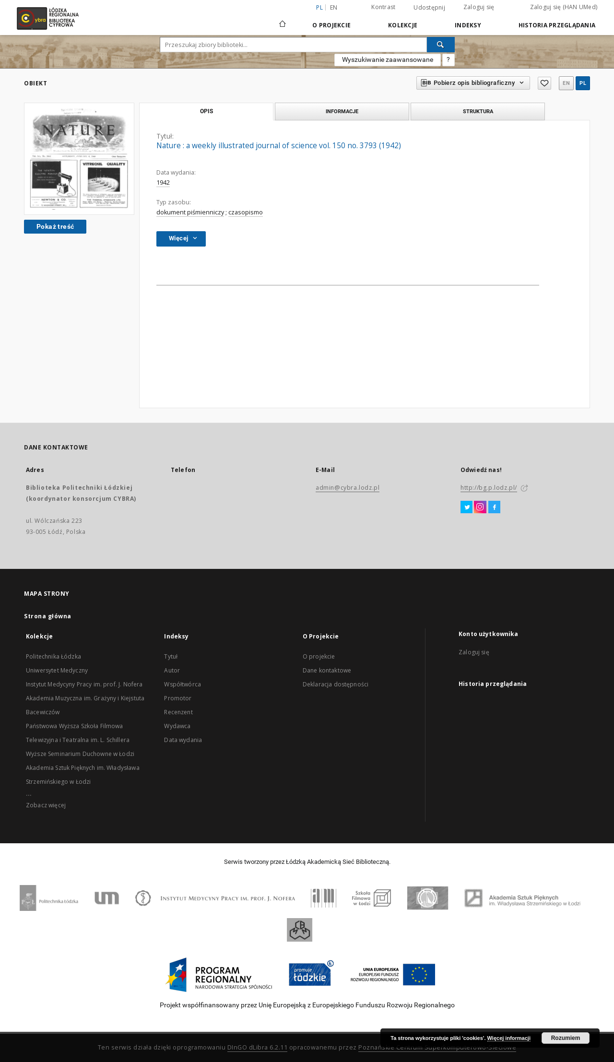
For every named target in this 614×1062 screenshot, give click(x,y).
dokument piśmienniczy (190, 212)
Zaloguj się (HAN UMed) (564, 7)
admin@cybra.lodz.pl (347, 488)
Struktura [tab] (478, 111)
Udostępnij (429, 8)
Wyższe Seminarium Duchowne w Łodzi (80, 754)
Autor (172, 670)
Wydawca (177, 726)
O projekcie (319, 656)
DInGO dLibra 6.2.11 (257, 1047)
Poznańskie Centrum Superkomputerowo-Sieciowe (437, 1047)
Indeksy (468, 25)
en (334, 7)
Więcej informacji (509, 1038)
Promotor (177, 698)
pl (582, 83)
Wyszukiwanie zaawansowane (387, 59)
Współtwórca (182, 684)
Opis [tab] (206, 111)
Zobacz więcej (46, 805)
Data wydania (183, 740)
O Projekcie (331, 25)
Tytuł (170, 656)
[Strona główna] (283, 19)
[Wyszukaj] (441, 44)
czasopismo (245, 212)
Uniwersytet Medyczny (57, 670)
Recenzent (178, 712)
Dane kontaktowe (327, 670)
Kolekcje (402, 25)
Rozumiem (565, 1038)
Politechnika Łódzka (53, 656)
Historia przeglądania (557, 25)
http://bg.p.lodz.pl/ (488, 488)
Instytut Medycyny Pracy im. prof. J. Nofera (84, 684)
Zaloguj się (479, 7)
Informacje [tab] (342, 111)
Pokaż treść (55, 226)
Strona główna (47, 616)
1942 (163, 182)
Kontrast (383, 7)
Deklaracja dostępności (335, 684)
